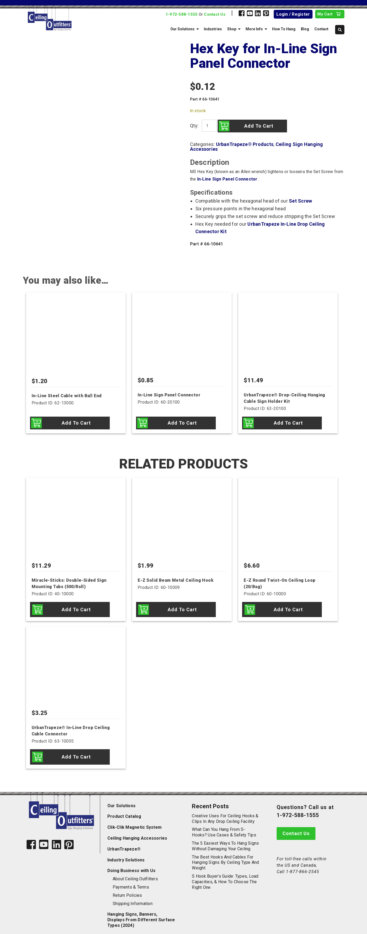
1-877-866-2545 (302, 866)
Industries (213, 29)
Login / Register (293, 14)
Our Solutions (182, 29)
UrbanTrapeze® (124, 844)
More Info (254, 29)
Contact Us (214, 14)
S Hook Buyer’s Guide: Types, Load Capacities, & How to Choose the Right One (225, 877)
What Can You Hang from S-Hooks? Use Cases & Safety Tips (224, 827)
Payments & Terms (131, 882)
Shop (231, 29)
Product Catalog (124, 811)
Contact (321, 29)
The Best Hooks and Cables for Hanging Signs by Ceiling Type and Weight (225, 857)
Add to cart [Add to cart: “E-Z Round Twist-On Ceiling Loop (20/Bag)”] (288, 608)
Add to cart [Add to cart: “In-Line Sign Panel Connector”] (182, 423)
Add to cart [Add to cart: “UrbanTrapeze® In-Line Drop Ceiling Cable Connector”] (76, 753)
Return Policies (127, 890)
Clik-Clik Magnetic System (134, 822)
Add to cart (257, 126)
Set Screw (300, 201)
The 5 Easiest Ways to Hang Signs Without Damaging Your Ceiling (225, 841)
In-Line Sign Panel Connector (227, 179)
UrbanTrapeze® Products (245, 144)
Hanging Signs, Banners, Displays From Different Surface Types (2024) (141, 915)
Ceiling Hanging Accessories (137, 833)
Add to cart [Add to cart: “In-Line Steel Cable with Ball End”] (76, 423)
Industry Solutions (126, 854)
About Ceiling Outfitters (135, 874)
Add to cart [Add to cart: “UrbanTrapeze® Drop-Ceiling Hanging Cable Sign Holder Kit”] (288, 423)
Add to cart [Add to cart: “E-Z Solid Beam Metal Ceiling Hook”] (182, 608)
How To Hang (284, 29)
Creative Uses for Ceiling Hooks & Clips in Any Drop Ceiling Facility (225, 813)
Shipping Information (133, 898)
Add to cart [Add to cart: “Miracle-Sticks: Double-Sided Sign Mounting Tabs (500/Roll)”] (76, 608)
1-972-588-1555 (182, 14)
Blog (305, 29)
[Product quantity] (208, 126)
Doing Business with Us (131, 865)
